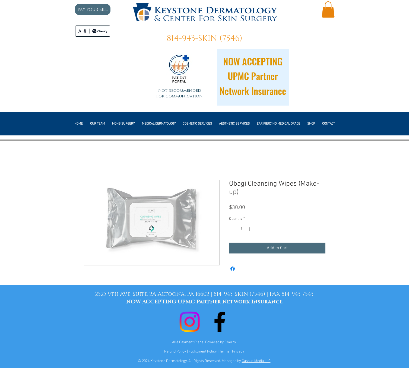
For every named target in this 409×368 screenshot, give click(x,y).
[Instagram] (189, 321)
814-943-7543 (297, 294)
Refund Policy (175, 351)
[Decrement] (233, 229)
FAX (275, 294)
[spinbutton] (241, 229)
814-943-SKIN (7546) (204, 38)
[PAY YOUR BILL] (92, 9)
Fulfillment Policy (203, 351)
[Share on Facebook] (232, 268)
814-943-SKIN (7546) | (242, 294)
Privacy (238, 351)
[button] (328, 9)
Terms (224, 351)
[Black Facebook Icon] (219, 321)
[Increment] (249, 229)
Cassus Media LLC (256, 361)
